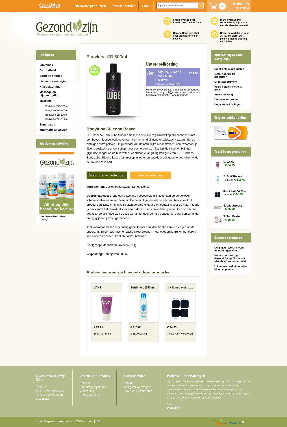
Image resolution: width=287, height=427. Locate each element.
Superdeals (47, 124)
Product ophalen (90, 395)
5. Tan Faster (232, 216)
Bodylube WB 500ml (56, 110)
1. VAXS (228, 161)
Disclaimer (42, 398)
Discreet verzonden (228, 238)
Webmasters (84, 421)
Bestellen (85, 383)
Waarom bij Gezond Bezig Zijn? (228, 57)
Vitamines (46, 65)
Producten (46, 55)
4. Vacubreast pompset (235, 205)
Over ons (42, 386)
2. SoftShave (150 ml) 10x (235, 176)
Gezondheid (47, 70)
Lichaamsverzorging (53, 81)
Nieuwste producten (90, 6)
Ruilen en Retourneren (137, 391)
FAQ (145, 6)
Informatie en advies (53, 130)
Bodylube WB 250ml (56, 106)
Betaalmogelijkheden (93, 387)
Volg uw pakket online (230, 118)
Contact (128, 383)
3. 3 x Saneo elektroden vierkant (235, 191)
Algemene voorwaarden (51, 390)
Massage (45, 100)
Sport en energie (50, 75)
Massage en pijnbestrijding (49, 93)
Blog (99, 421)
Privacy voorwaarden (49, 394)
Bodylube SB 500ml (56, 114)
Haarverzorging (50, 86)
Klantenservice (124, 6)
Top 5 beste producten (230, 152)
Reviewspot (237, 422)
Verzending (87, 391)
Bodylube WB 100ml (56, 119)
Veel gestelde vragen (136, 387)
